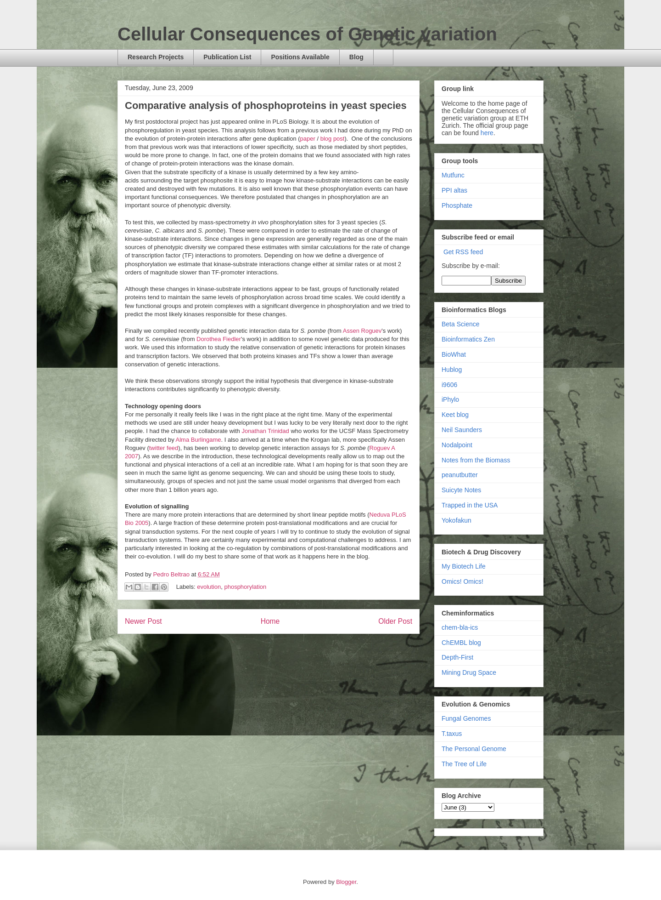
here (487, 133)
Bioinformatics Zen (468, 339)
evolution (209, 586)
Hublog (452, 369)
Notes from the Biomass (476, 460)
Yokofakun (456, 520)
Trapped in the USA (470, 505)
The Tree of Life (464, 764)
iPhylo (450, 399)
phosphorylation (245, 586)
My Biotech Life (464, 566)
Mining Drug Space (469, 672)
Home (270, 621)
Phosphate (457, 205)
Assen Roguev (362, 330)
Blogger (346, 881)
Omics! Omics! (462, 581)
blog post (332, 138)
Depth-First (457, 657)
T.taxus (452, 733)
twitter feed (164, 447)
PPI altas (454, 190)
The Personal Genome (474, 748)
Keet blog (455, 414)
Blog (356, 57)
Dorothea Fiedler (218, 339)
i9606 (449, 384)
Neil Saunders (462, 429)
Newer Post (143, 621)
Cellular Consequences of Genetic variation (307, 34)
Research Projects (156, 57)
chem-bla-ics (460, 627)
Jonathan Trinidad (265, 430)
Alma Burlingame (198, 439)
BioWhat (454, 354)
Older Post (395, 621)
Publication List (227, 57)
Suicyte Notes (461, 490)
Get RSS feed (463, 252)
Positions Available (300, 57)
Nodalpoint (457, 445)
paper (308, 138)
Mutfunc (453, 175)
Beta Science (461, 324)
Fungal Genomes (466, 718)
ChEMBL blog (461, 642)
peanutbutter (460, 474)
